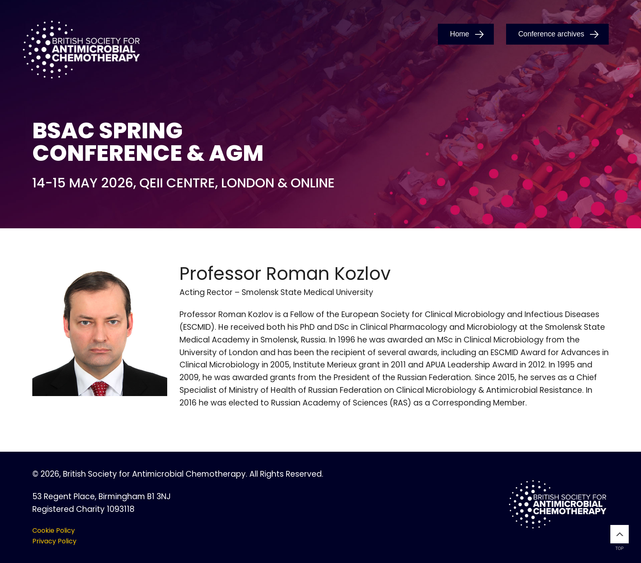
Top (619, 538)
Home (459, 34)
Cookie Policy (53, 530)
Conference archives (551, 34)
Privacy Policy (54, 541)
